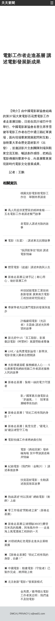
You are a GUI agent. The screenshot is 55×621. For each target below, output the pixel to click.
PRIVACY (24, 613)
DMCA (13, 613)
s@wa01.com (38, 613)
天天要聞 (8, 3)
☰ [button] (52, 3)
